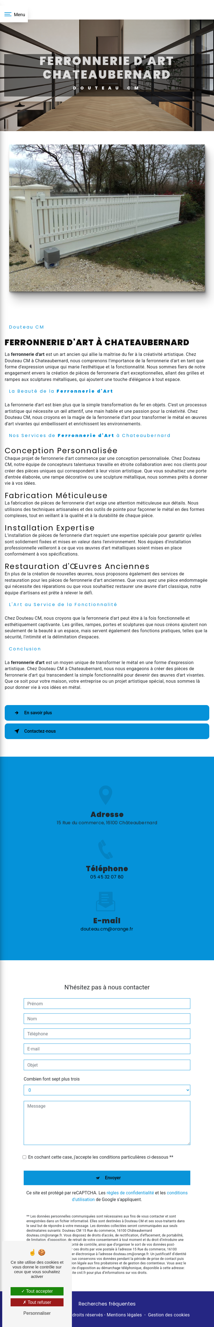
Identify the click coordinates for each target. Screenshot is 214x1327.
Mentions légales (124, 1315)
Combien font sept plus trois (52, 1063)
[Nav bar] (14, 14)
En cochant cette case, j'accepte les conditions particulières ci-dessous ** (100, 1141)
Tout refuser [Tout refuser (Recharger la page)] (37, 1302)
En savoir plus (32, 713)
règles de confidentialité (130, 1176)
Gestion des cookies (169, 1315)
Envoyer (113, 1161)
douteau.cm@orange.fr (107, 913)
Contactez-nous (34, 731)
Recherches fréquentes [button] (107, 1304)
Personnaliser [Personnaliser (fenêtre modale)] (37, 1313)
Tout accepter (37, 1291)
